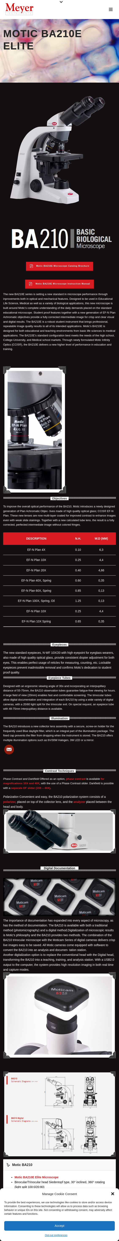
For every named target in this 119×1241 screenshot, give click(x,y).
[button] (113, 1194)
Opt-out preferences (56, 1235)
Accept (59, 1225)
